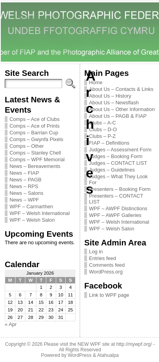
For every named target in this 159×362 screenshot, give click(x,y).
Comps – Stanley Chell (35, 153)
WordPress (79, 355)
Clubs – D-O (103, 129)
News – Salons (26, 193)
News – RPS (23, 186)
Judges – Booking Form (115, 156)
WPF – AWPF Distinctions (118, 208)
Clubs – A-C (102, 123)
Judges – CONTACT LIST (118, 163)
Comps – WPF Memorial (36, 159)
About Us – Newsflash (114, 103)
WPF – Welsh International (39, 213)
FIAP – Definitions (109, 143)
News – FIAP (24, 173)
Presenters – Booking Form (120, 189)
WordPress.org (106, 272)
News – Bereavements (35, 166)
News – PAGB (25, 180)
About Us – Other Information (122, 109)
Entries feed (102, 258)
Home (95, 82)
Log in (96, 252)
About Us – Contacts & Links (121, 89)
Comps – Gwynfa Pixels (36, 139)
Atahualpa (108, 355)
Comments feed (107, 265)
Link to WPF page (109, 295)
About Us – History (110, 96)
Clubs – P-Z (102, 136)
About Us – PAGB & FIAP (118, 116)
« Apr (11, 324)
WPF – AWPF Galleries (115, 215)
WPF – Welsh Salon (32, 220)
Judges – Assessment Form (120, 150)
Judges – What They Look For (118, 179)
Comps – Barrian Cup (33, 133)
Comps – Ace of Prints (34, 126)
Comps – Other (26, 146)
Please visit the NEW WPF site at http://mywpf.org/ (98, 344)
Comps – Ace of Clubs (34, 119)
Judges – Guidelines (112, 170)
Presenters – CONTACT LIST (116, 199)
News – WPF (24, 200)
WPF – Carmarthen (31, 206)
